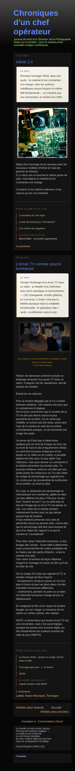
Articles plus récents (30, 707)
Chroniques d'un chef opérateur (36, 22)
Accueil (56, 707)
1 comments (23, 691)
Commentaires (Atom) (50, 721)
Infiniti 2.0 (24, 62)
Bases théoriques (35, 695)
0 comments (23, 246)
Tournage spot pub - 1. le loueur (36, 667)
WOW (22, 673)
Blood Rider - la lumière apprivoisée (38, 238)
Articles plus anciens (54, 711)
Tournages (52, 695)
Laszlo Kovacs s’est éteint (33, 683)
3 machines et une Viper (32, 215)
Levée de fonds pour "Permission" (37, 222)
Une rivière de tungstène (32, 228)
